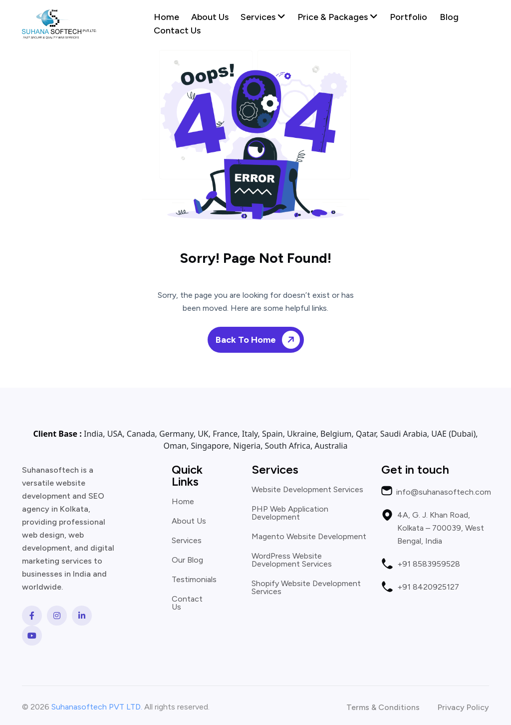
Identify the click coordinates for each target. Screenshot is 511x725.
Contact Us (177, 30)
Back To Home (259, 339)
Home (166, 16)
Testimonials (194, 580)
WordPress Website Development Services (292, 560)
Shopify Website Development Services (306, 588)
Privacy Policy (463, 708)
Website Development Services (307, 490)
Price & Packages (337, 16)
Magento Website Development (309, 537)
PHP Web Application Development (290, 513)
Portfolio (408, 16)
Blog (449, 16)
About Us (210, 16)
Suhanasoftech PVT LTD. (96, 707)
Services (263, 16)
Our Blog (187, 560)
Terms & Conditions (383, 708)
